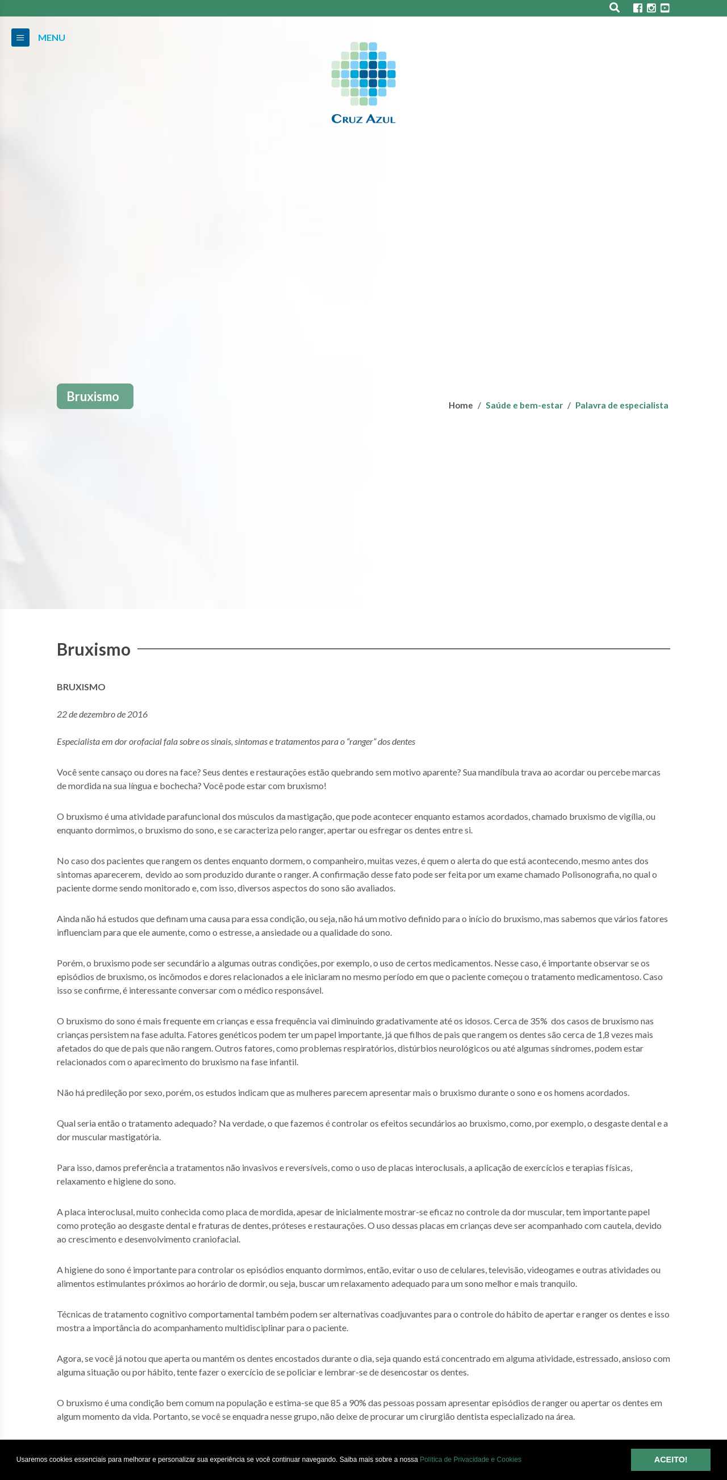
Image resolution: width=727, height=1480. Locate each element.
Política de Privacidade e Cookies (470, 1460)
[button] (524, 1460)
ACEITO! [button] (671, 1459)
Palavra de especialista (621, 405)
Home (461, 405)
